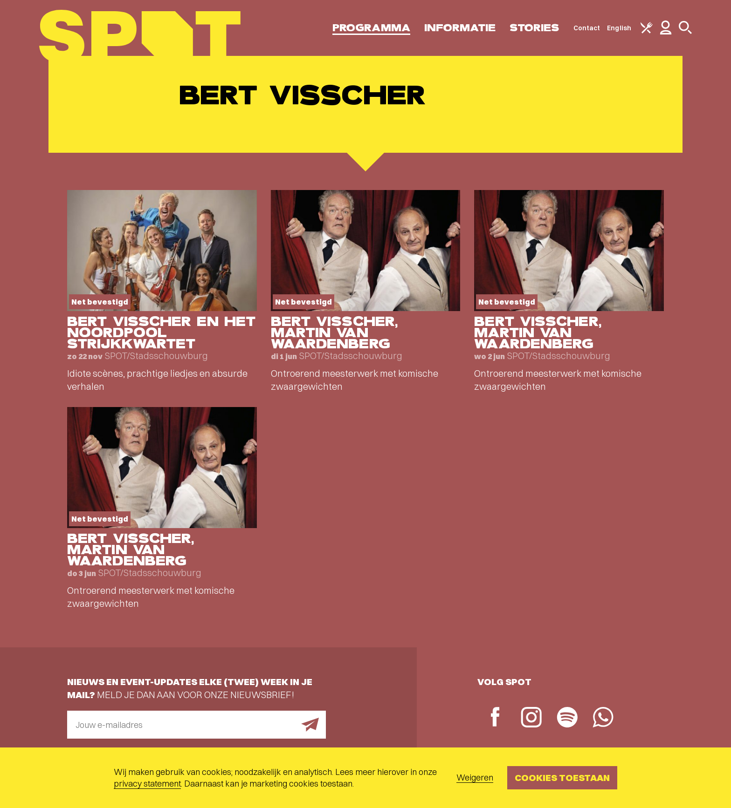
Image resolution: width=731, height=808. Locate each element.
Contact (586, 28)
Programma (371, 27)
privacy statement (147, 783)
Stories (534, 27)
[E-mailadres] (196, 725)
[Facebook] (495, 718)
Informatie (460, 27)
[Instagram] (531, 718)
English (619, 28)
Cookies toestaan (562, 777)
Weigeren (474, 777)
